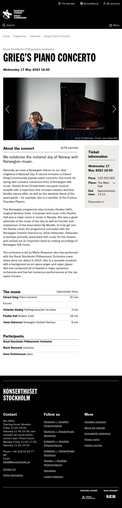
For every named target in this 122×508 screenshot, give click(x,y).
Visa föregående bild (8, 108)
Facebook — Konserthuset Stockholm (59, 433)
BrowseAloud (91, 3)
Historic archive (93, 445)
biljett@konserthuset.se (16, 462)
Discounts (94, 202)
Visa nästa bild (114, 108)
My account (113, 3)
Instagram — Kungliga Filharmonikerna (56, 443)
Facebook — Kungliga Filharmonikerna (56, 423)
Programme (20, 36)
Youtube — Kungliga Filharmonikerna (55, 462)
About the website (95, 427)
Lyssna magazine (53, 476)
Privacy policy (92, 439)
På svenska (68, 3)
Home (6, 36)
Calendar (35, 36)
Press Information (13, 475)
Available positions (95, 421)
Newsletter (50, 470)
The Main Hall (103, 184)
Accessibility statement (98, 433)
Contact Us (9, 469)
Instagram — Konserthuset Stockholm (59, 453)
